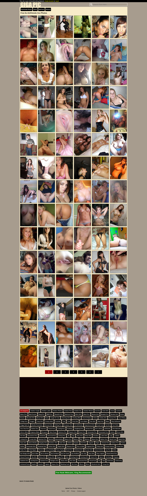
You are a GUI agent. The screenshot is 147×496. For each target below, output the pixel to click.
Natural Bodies (33, 442)
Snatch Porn (94, 457)
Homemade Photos (26, 9)
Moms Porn (95, 439)
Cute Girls (92, 421)
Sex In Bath (35, 453)
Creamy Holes (49, 421)
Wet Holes (74, 464)
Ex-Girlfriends (78, 425)
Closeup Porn (113, 418)
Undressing (118, 460)
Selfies (115, 450)
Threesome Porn (82, 460)
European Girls (68, 425)
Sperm (101, 457)
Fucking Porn (61, 428)
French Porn (51, 428)
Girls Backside (116, 428)
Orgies (98, 442)
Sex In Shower (45, 453)
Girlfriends (107, 428)
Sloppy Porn (60, 457)
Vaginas (47, 464)
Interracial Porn (51, 435)
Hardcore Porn (62, 432)
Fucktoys (69, 428)
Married (51, 439)
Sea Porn (108, 450)
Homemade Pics (92, 432)
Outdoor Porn (115, 442)
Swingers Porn (54, 460)
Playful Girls (61, 446)
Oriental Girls (105, 442)
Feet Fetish (115, 425)
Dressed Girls (49, 425)
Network (48, 9)
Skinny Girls (42, 457)
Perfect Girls (52, 446)
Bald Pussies (32, 414)
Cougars (32, 421)
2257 (68, 491)
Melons (76, 439)
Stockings (108, 457)
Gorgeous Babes (35, 432)
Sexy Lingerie (100, 453)
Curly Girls (75, 421)
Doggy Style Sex (25, 425)
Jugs (73, 435)
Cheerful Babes (86, 418)
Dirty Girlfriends (115, 421)
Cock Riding (122, 418)
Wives (87, 464)
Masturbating (59, 439)
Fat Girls (107, 425)
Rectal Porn (69, 450)
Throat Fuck (92, 460)
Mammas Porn (43, 439)
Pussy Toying (60, 450)
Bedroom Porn (69, 414)
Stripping (115, 457)
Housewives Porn (32, 435)
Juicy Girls (80, 435)
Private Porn (119, 446)
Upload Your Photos (71, 488)
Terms (63, 491)
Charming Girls (66, 418)
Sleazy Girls (51, 457)
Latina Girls (104, 435)
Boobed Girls (114, 414)
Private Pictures (109, 446)
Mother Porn (103, 439)
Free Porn (43, 428)
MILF (81, 439)
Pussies (41, 450)
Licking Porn (24, 439)
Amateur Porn (68, 410)
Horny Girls (120, 432)
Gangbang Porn (78, 428)
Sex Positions (75, 453)
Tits (99, 460)
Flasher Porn (34, 428)
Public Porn (23, 450)
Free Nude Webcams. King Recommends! (73, 473)
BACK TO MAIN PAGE (27, 481)
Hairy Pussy (52, 432)
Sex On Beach (55, 453)
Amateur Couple (35, 410)
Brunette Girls (31, 418)
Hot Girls (22, 435)
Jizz (69, 435)
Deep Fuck (101, 421)
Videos (35, 9)
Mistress (87, 439)
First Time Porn (24, 428)
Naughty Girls (43, 442)
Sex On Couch (65, 453)
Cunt (68, 421)
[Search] (108, 4)
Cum (64, 421)
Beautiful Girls (59, 414)
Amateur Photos (57, 410)
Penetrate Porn (42, 446)
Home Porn (82, 432)
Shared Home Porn (111, 453)
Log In (57, 1)
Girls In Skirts (24, 432)
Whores (81, 464)
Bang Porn (42, 414)
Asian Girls (105, 410)
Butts (46, 418)
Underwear (110, 460)
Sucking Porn (34, 460)
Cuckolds (58, 421)
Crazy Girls (40, 421)
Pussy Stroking (49, 450)
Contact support (81, 491)
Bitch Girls (78, 414)
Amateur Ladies (46, 410)
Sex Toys (83, 453)
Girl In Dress (98, 428)
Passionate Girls (31, 446)
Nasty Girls (23, 442)
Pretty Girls (100, 446)
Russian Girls (89, 450)
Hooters (112, 432)
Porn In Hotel (80, 446)
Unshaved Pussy (25, 464)
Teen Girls (73, 460)
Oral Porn (83, 442)
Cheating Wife (76, 418)
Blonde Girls (95, 414)
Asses (112, 410)
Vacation (40, 464)
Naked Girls (121, 439)
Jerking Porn (62, 435)
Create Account (49, 1)
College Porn (24, 421)
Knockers (96, 435)
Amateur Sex (77, 410)
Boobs (122, 414)
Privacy (73, 491)
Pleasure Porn (71, 446)
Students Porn (24, 460)
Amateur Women (88, 410)
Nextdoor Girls (53, 442)
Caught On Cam (54, 418)
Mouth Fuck (113, 439)
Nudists (70, 442)
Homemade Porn (103, 432)
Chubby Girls (103, 418)
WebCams (41, 9)
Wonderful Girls (95, 464)
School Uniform (99, 450)
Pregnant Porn (90, 446)
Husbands (42, 435)
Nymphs (76, 442)
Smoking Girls (84, 457)
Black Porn (86, 414)
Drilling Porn (58, 425)
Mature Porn (68, 439)
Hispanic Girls (73, 432)
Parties (22, 446)
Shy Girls (34, 457)
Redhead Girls (79, 450)
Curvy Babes (84, 421)
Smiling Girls (74, 457)
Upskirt (34, 464)
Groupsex (44, 432)
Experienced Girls (90, 425)
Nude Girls (63, 442)
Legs (111, 435)
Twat (103, 460)
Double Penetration (37, 425)
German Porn (89, 428)
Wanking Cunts (65, 464)
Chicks (95, 418)
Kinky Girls (88, 435)
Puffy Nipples (33, 450)
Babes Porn (23, 414)
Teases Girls (64, 460)
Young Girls (105, 464)
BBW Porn (50, 414)
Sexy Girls (91, 453)
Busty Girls (40, 418)
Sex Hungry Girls (25, 453)
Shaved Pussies (24, 457)
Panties (123, 442)
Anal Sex (97, 410)
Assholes (119, 410)
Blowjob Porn (105, 414)
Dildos (107, 421)
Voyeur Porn (55, 464)
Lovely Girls (33, 439)
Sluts (67, 457)
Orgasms (91, 442)
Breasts (22, 418)
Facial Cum (100, 425)
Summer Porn (44, 460)
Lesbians (117, 435)
